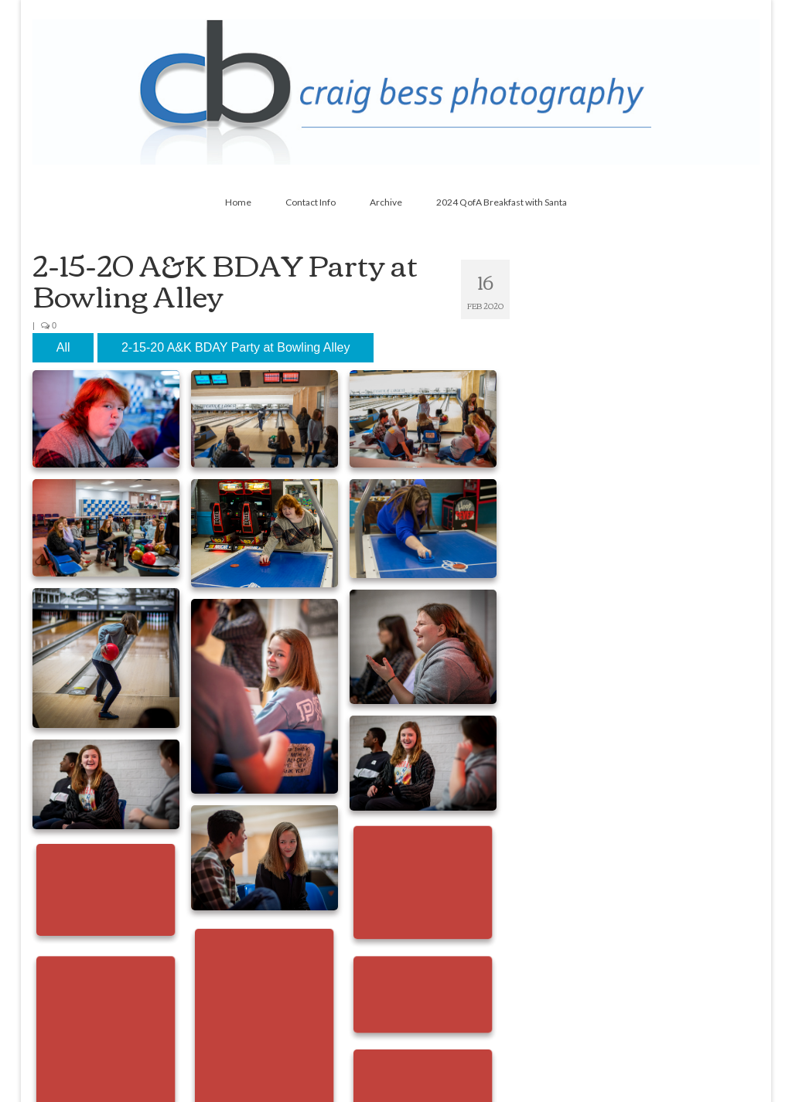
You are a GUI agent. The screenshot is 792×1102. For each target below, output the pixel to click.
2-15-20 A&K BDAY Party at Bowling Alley (235, 347)
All (63, 347)
